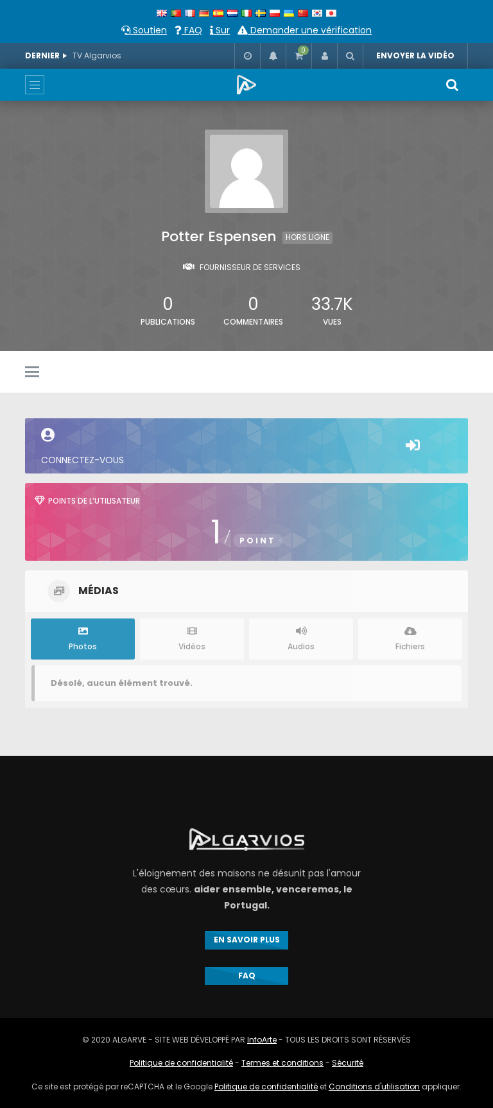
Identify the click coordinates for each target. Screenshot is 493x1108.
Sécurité (347, 1062)
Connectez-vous (246, 447)
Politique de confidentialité (181, 1062)
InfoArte (262, 1039)
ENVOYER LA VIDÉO (415, 55)
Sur (220, 30)
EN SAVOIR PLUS (247, 939)
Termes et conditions (282, 1062)
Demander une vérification (305, 30)
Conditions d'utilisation (374, 1086)
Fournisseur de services (250, 267)
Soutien (144, 30)
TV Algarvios (97, 55)
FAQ (188, 30)
